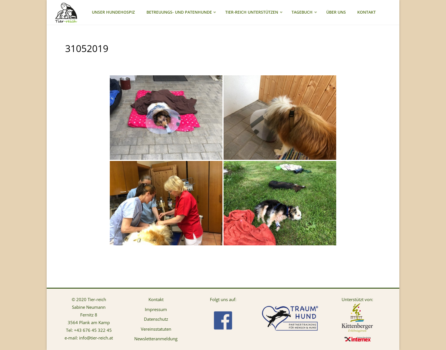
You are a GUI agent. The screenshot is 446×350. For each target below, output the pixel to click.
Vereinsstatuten (156, 329)
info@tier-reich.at (96, 338)
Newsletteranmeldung (155, 338)
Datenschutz (156, 319)
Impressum (156, 309)
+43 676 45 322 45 (93, 330)
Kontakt (156, 299)
